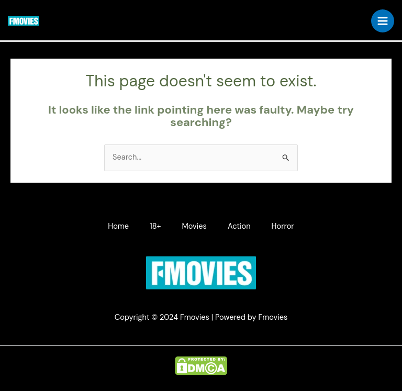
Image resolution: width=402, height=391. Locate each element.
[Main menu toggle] (382, 20)
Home (118, 226)
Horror (283, 226)
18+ (155, 226)
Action (239, 226)
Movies (194, 226)
